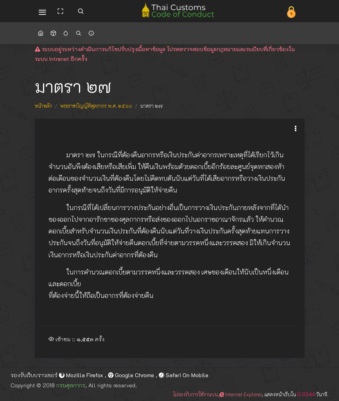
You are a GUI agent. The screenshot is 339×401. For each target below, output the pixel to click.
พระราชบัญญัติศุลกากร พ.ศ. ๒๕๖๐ (96, 106)
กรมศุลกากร (70, 385)
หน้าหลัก (43, 106)
